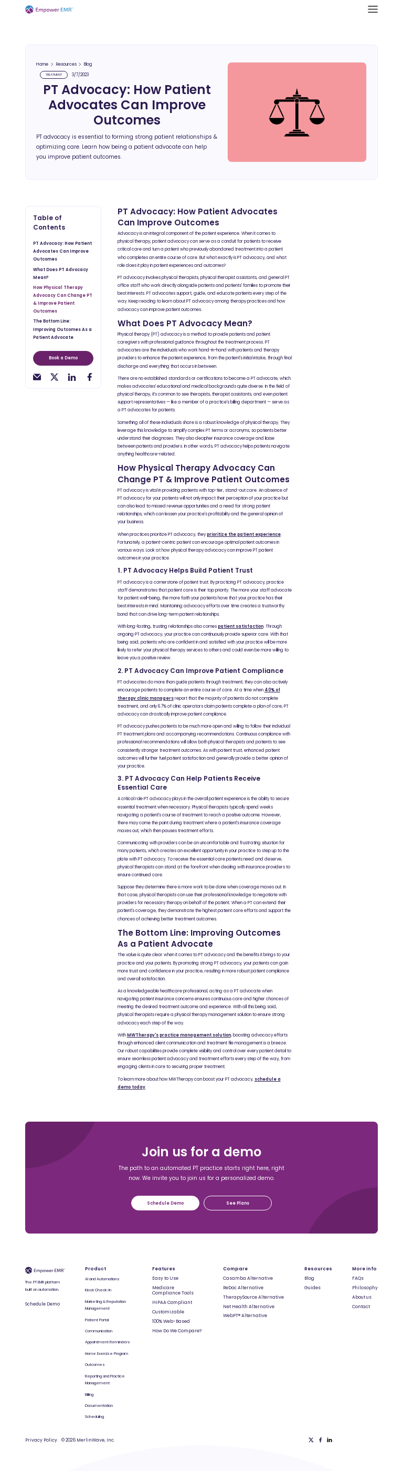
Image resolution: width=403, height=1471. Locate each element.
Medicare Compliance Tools (173, 1290)
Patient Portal (97, 1320)
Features (163, 1268)
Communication (98, 1331)
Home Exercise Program (106, 1353)
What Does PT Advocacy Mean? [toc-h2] (60, 274)
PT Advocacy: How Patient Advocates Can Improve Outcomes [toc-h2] (62, 251)
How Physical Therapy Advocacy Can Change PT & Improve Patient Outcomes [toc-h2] (62, 299)
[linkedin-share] (72, 377)
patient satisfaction (240, 626)
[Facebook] (320, 1440)
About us (362, 1297)
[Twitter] (311, 1440)
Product (95, 1268)
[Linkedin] (329, 1440)
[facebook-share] (89, 377)
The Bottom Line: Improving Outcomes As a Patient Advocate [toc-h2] (62, 329)
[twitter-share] (54, 377)
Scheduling (94, 1417)
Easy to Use (165, 1278)
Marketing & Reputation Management (105, 1305)
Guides (312, 1287)
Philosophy (365, 1287)
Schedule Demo (42, 1304)
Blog (88, 64)
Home (42, 64)
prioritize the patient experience (244, 534)
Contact (361, 1306)
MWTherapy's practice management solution (179, 1035)
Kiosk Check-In (98, 1290)
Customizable (168, 1311)
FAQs (358, 1278)
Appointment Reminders (107, 1342)
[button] (373, 9)
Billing (89, 1394)
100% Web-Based (171, 1321)
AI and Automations (102, 1279)
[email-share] (37, 377)
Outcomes (95, 1365)
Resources (66, 64)
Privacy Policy (41, 1440)
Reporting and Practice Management (105, 1379)
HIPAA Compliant (172, 1302)
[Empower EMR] (49, 9)
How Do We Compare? (177, 1330)
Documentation (99, 1405)
